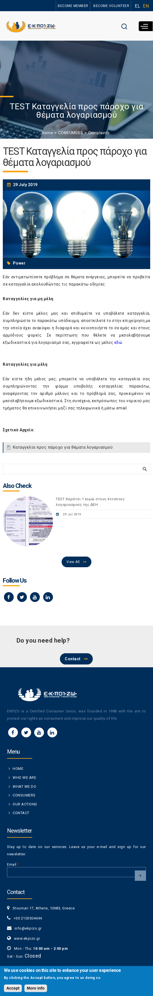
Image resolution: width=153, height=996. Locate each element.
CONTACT (21, 813)
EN (146, 6)
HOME (18, 768)
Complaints (99, 133)
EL (137, 6)
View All (73, 562)
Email (13, 864)
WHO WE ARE (24, 777)
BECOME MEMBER (73, 6)
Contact (73, 659)
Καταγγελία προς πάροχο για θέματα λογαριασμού (63, 447)
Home (47, 133)
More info (36, 989)
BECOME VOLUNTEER (111, 6)
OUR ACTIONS (25, 804)
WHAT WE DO (24, 786)
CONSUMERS (70, 133)
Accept (13, 989)
